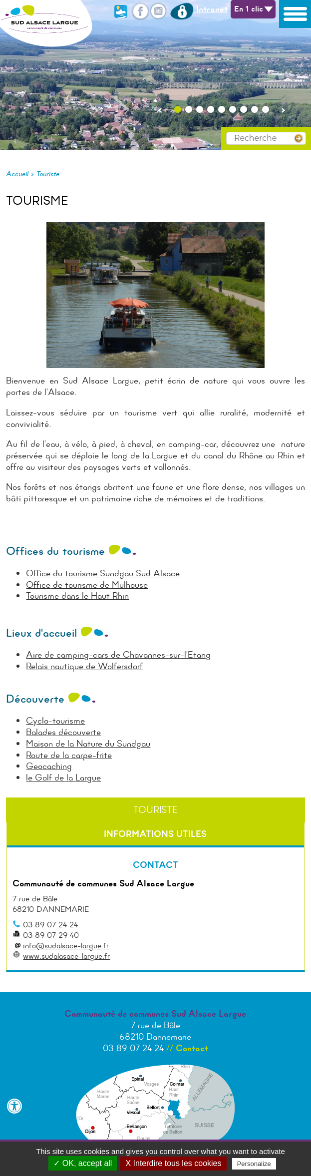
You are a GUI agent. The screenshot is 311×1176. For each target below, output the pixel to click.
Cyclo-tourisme (55, 721)
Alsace (166, 573)
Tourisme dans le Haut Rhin (77, 596)
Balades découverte (63, 732)
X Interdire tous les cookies (173, 1163)
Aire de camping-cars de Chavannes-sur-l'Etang (118, 655)
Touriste (47, 174)
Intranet (199, 9)
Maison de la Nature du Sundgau (88, 744)
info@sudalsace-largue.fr (66, 945)
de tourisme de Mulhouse (99, 585)
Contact (192, 1048)
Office (38, 585)
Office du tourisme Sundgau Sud (89, 573)
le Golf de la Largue (63, 778)
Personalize (254, 1164)
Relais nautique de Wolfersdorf (84, 666)
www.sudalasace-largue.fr (66, 956)
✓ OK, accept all (82, 1163)
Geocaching (49, 766)
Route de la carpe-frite (69, 755)
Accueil (17, 174)
